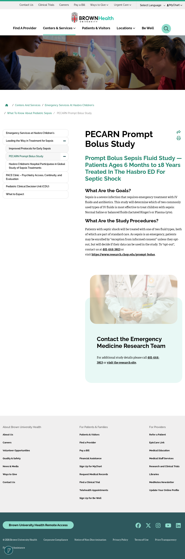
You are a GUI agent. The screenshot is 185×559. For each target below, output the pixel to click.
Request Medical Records (93, 474)
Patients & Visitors (96, 28)
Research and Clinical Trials (164, 466)
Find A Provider (24, 28)
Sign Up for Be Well (90, 498)
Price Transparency (166, 540)
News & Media (10, 466)
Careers (64, 4)
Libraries (154, 474)
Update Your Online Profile (164, 490)
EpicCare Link (156, 442)
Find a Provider (87, 442)
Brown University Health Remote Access (38, 525)
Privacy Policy (120, 540)
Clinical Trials (46, 4)
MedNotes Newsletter (161, 482)
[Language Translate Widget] (151, 5)
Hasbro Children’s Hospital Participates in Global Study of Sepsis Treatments (37, 166)
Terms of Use (142, 540)
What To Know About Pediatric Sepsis (29, 113)
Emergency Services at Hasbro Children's (30, 133)
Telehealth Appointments (93, 490)
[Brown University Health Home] (7, 106)
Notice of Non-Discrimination (90, 540)
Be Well (148, 28)
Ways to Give (99, 4)
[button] (64, 141)
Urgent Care (122, 4)
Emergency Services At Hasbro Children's (69, 105)
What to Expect (15, 194)
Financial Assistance (90, 458)
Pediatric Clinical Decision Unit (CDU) (27, 186)
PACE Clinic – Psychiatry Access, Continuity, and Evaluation (34, 177)
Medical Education (159, 450)
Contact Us (26, 4)
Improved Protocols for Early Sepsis (30, 148)
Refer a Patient (157, 434)
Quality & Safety (12, 458)
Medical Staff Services (161, 458)
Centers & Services (59, 28)
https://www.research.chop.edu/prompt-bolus (123, 254)
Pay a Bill (79, 4)
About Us (8, 434)
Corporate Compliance (56, 540)
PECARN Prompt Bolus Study (26, 156)
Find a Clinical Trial (89, 482)
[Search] (166, 28)
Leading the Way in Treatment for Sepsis (29, 140)
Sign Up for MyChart (90, 466)
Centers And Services (27, 105)
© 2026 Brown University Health (20, 540)
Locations (126, 28)
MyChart (174, 5)
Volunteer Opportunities (16, 450)
